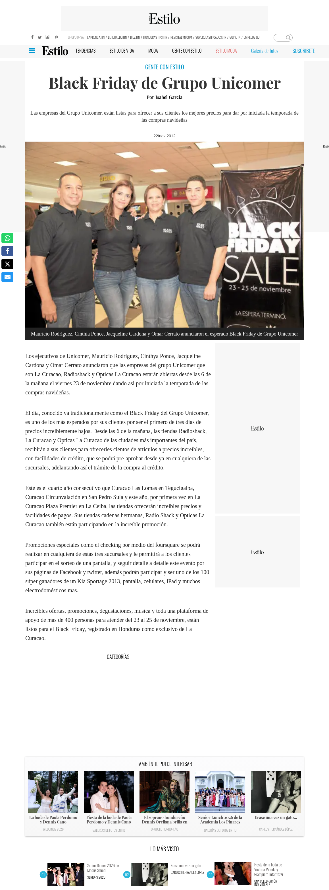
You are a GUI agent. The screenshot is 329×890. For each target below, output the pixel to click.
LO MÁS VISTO (164, 849)
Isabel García (168, 97)
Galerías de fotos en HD (109, 830)
